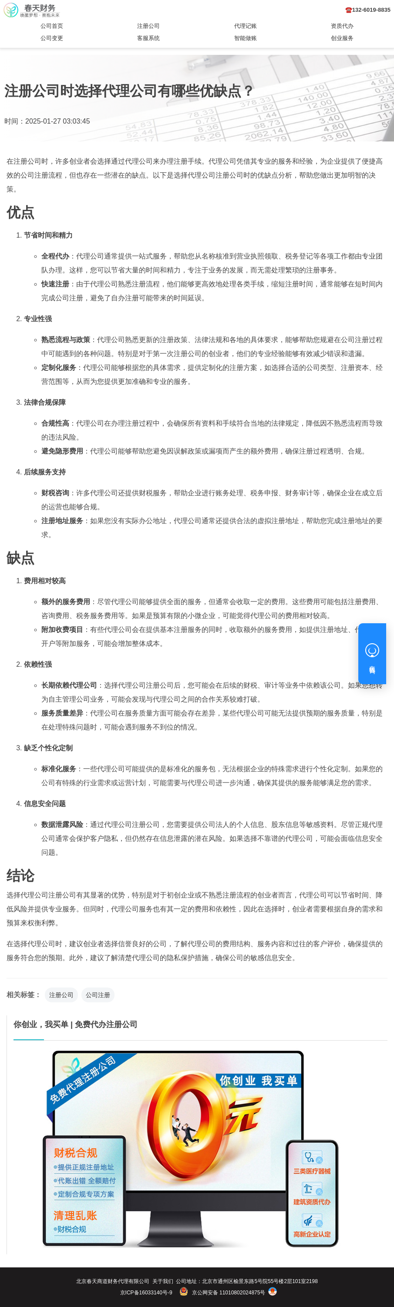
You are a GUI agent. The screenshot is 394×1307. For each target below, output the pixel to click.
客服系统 (148, 38)
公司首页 (51, 26)
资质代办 (342, 26)
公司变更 (51, 38)
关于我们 (162, 1281)
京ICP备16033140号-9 (146, 1293)
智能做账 (245, 38)
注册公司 (148, 26)
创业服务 (342, 38)
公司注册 (98, 994)
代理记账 (245, 26)
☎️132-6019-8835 (368, 10)
